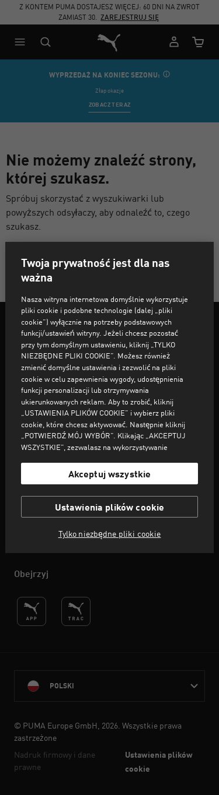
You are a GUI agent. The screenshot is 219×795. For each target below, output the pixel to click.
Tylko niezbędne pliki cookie (109, 534)
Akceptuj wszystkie (109, 473)
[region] (109, 397)
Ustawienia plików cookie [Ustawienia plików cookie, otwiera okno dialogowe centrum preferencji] (110, 506)
